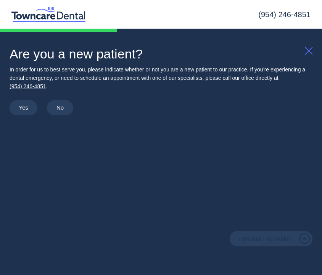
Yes (23, 107)
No (60, 107)
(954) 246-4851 (284, 14)
